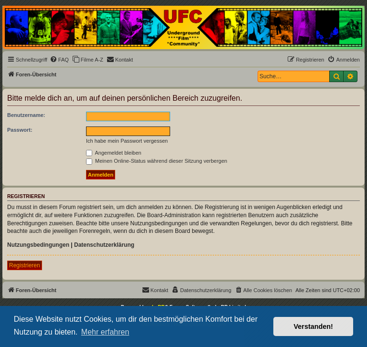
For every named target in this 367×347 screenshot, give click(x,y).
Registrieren (24, 265)
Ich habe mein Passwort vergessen (127, 141)
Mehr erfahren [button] (105, 332)
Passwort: (19, 130)
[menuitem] (59, 59)
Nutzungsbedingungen (38, 245)
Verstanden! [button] (313, 326)
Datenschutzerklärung (104, 245)
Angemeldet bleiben (113, 153)
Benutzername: (26, 115)
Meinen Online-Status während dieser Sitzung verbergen (156, 161)
